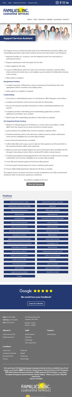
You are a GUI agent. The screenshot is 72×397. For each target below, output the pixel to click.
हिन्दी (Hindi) (9, 363)
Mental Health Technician (53, 229)
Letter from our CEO (9, 325)
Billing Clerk (52, 196)
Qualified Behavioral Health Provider (53, 241)
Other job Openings (35, 174)
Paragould (23, 341)
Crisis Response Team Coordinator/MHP (53, 208)
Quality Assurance (8, 327)
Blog (9, 3)
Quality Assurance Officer (19, 249)
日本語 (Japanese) (40, 363)
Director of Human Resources (19, 217)
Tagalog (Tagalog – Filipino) (43, 365)
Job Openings (51, 325)
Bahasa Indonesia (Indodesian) (24, 363)
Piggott (22, 344)
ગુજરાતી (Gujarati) (62, 361)
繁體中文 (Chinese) (25, 361)
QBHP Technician (52, 237)
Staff (34, 9)
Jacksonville (6, 341)
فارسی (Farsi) (62, 363)
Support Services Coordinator (19, 262)
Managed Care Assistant (19, 225)
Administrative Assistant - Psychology (52, 192)
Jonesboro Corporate (9, 344)
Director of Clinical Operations (19, 212)
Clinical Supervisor (53, 204)
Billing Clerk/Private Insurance (19, 200)
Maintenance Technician (52, 221)
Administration (29, 325)
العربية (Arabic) (13, 361)
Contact (66, 9)
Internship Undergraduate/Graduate (19, 221)
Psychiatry (28, 327)
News (4, 3)
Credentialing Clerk (19, 208)
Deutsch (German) (50, 361)
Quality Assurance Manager (52, 245)
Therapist (19, 266)
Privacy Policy (44, 391)
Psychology (28, 330)
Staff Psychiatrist (19, 258)
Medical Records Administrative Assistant (19, 229)
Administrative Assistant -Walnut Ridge (19, 196)
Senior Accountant (52, 254)
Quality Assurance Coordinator (19, 245)
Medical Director (52, 225)
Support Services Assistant (52, 258)
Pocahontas (24, 347)
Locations (57, 9)
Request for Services (20, 3)
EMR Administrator (52, 217)
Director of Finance (52, 212)
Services (41, 9)
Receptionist (52, 249)
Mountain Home (8, 347)
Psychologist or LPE (52, 233)
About (28, 9)
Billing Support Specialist (52, 200)
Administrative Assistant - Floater (19, 192)
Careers (49, 9)
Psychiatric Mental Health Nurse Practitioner (19, 233)
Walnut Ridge (24, 349)
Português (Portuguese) (13, 365)
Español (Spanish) (27, 365)
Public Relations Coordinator (19, 237)
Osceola (5, 349)
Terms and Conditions (30, 391)
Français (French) (37, 361)
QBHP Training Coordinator (19, 241)
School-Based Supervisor (19, 254)
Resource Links (32, 3)
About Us (7, 320)
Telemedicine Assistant (52, 262)
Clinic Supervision (30, 333)
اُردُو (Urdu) (55, 365)
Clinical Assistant (19, 204)
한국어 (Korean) (52, 363)
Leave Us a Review (36, 293)
